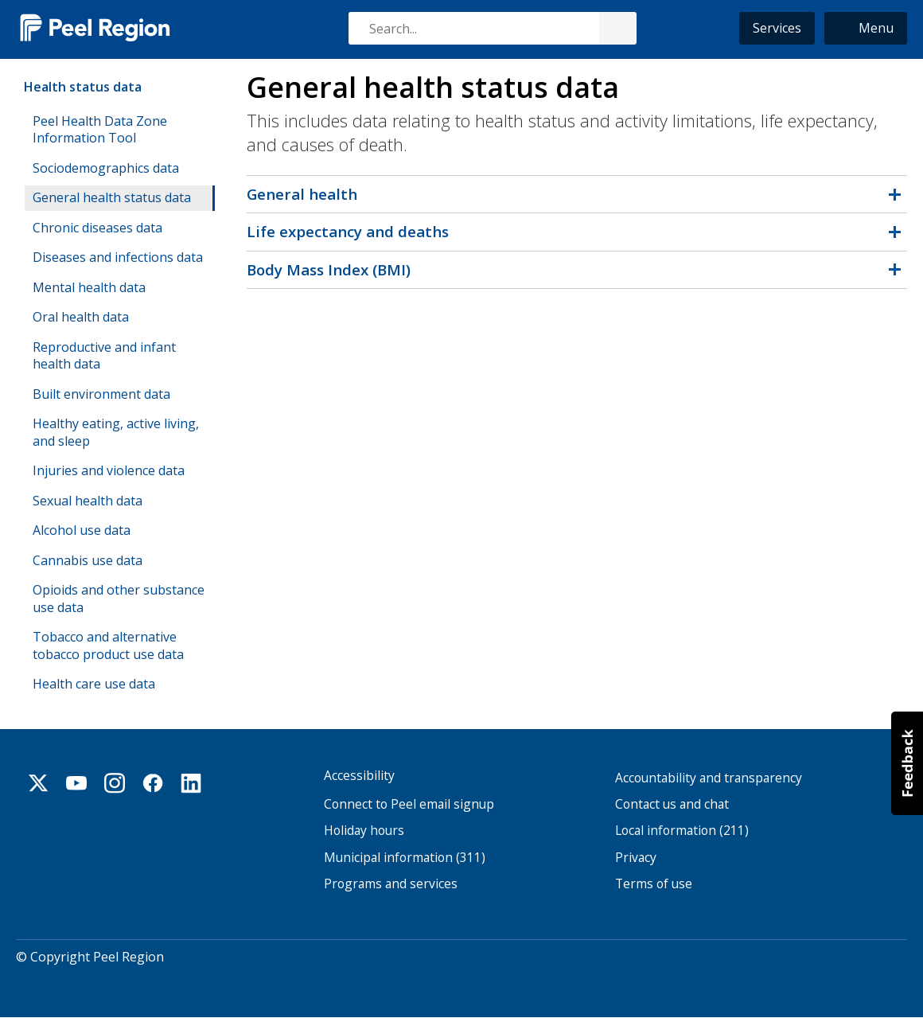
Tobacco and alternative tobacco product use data (108, 645)
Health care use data (94, 683)
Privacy (635, 857)
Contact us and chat (672, 804)
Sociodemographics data (106, 168)
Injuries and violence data (109, 470)
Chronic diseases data (97, 227)
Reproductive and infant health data (104, 355)
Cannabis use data (87, 560)
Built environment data (101, 394)
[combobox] (492, 28)
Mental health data (89, 287)
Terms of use (653, 884)
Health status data (83, 87)
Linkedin (191, 783)
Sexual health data (87, 500)
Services (777, 28)
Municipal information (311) (404, 857)
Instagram (114, 783)
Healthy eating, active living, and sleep (116, 432)
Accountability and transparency (708, 778)
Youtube (76, 783)
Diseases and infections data (118, 257)
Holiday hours (364, 830)
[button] (865, 28)
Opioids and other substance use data (118, 598)
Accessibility (359, 775)
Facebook (153, 783)
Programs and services (391, 884)
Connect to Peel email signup (409, 804)
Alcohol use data (81, 530)
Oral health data (81, 317)
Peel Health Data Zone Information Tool (100, 129)
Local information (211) (682, 830)
